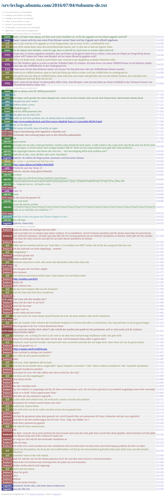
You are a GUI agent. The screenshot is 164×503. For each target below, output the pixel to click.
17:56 (160, 138)
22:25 (160, 446)
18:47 (160, 191)
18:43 (160, 161)
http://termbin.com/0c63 (26, 279)
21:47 (160, 349)
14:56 (160, 69)
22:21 (160, 426)
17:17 (160, 91)
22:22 (160, 434)
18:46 (160, 179)
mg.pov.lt (57, 494)
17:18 (160, 94)
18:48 (160, 194)
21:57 (160, 372)
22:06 (160, 396)
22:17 (160, 413)
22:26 (160, 450)
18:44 (160, 164)
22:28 (160, 458)
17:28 (160, 121)
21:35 (160, 245)
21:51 (160, 365)
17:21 (160, 101)
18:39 (160, 151)
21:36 (160, 258)
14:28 (160, 40)
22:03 (160, 389)
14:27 (160, 36)
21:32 (160, 229)
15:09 (160, 83)
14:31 (160, 47)
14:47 (160, 59)
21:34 (160, 236)
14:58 (160, 72)
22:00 (160, 379)
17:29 (160, 125)
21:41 (160, 319)
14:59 (160, 77)
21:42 (160, 335)
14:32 (160, 50)
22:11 (160, 399)
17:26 (160, 108)
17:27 (160, 114)
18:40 (160, 154)
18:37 (160, 141)
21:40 (160, 299)
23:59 (160, 485)
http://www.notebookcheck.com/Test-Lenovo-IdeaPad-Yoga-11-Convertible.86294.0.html (58, 121)
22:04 (160, 392)
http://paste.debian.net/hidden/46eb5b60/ (34, 164)
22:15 (160, 406)
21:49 (160, 359)
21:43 (160, 339)
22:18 (160, 416)
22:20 (160, 419)
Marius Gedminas (37, 494)
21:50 (160, 362)
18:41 (160, 158)
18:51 (160, 207)
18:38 (160, 146)
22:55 (160, 475)
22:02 (160, 386)
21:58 (160, 376)
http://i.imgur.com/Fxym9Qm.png (30, 349)
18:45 (160, 168)
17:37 (160, 135)
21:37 (160, 272)
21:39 (160, 282)
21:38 (160, 279)
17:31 (160, 131)
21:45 (160, 345)
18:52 (160, 213)
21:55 (160, 369)
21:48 (160, 355)
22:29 (160, 469)
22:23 (160, 439)
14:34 (160, 55)
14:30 (160, 43)
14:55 (160, 64)
